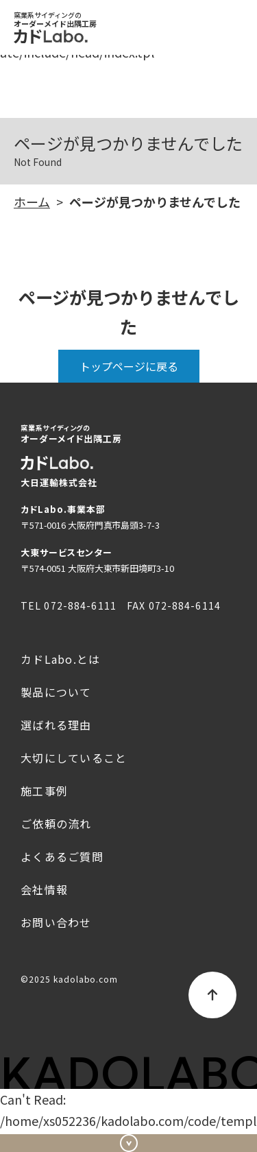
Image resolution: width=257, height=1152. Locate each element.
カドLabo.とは (61, 659)
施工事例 (44, 790)
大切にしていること (74, 757)
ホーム (32, 202)
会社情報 (44, 889)
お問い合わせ (128, 1135)
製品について (56, 692)
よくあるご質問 (62, 856)
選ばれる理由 (56, 725)
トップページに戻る (128, 366)
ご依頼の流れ (56, 823)
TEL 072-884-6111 (69, 605)
